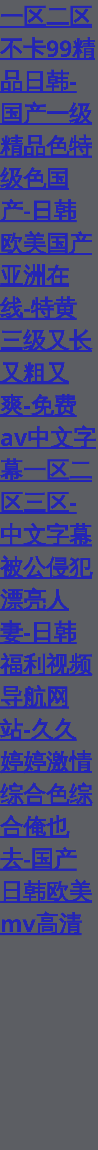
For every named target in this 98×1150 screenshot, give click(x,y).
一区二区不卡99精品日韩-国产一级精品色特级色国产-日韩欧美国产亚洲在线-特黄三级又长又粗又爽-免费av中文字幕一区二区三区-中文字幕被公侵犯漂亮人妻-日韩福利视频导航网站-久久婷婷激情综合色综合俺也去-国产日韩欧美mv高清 (48, 469)
